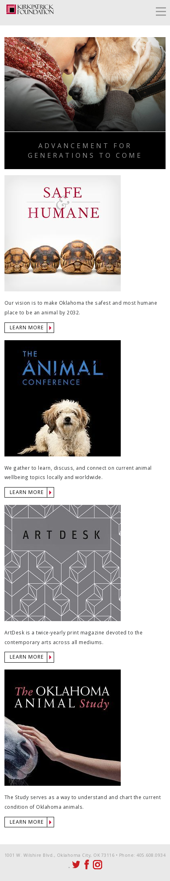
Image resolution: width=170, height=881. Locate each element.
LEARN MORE (27, 327)
